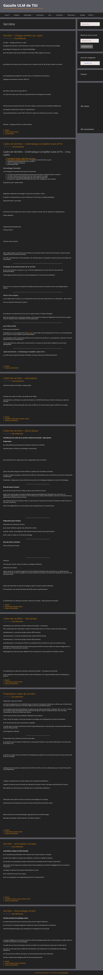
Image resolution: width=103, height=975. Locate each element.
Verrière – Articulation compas (19, 843)
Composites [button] (61, 15)
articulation (8, 418)
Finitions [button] (92, 15)
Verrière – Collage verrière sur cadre (23, 35)
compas (18, 899)
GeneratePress (64, 972)
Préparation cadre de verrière (19, 693)
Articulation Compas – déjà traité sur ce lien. (21, 158)
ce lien (30, 333)
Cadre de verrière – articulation (20, 378)
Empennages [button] (29, 15)
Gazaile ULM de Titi (20, 5)
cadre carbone (16, 418)
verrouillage (22, 963)
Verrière (7, 130)
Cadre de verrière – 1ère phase (20, 618)
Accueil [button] (8, 15)
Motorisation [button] (73, 15)
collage (7, 131)
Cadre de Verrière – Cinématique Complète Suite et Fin (33, 143)
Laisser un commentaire (11, 368)
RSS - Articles (90, 105)
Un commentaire (9, 133)
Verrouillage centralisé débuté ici (17, 160)
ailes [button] (51, 15)
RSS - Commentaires (90, 128)
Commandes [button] (41, 15)
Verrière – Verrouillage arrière (19, 911)
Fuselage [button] (18, 15)
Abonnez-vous (86, 46)
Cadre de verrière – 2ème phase (20, 430)
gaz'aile (11, 131)
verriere (16, 131)
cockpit (14, 899)
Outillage (82, 15)
